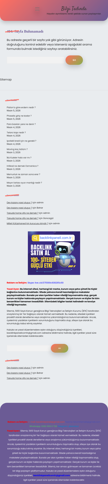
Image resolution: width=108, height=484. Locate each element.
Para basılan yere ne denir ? (21, 124)
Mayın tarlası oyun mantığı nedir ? (24, 182)
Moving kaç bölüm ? (17, 149)
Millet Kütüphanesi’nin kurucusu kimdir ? (27, 223)
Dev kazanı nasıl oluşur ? (19, 202)
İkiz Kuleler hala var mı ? (19, 157)
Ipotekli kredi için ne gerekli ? (21, 140)
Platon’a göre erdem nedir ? (21, 107)
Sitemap (6, 80)
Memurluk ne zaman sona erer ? (23, 174)
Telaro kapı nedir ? (16, 132)
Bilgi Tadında (74, 8)
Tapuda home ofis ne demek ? (22, 213)
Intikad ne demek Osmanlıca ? (22, 165)
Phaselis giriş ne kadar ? (19, 115)
